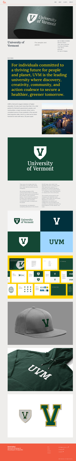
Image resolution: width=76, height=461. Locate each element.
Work (55, 2)
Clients (65, 2)
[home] (4, 2)
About (60, 2)
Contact (71, 2)
